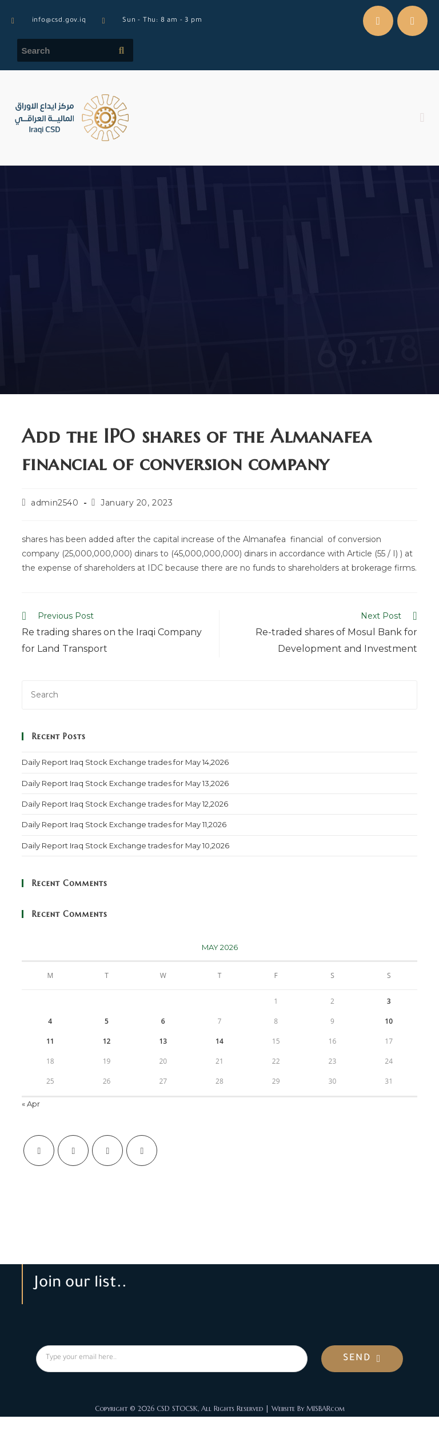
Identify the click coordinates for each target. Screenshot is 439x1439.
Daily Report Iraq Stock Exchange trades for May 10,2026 (125, 845)
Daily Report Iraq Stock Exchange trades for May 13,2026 (125, 783)
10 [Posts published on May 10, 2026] (389, 1021)
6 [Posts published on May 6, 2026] (163, 1021)
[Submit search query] (121, 50)
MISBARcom (325, 1408)
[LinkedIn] (141, 1150)
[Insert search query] (219, 695)
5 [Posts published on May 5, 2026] (107, 1021)
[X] (38, 1150)
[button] (422, 118)
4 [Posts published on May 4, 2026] (50, 1021)
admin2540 (54, 503)
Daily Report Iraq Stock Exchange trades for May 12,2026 (125, 803)
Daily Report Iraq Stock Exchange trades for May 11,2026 (124, 824)
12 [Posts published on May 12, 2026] (107, 1041)
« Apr (31, 1103)
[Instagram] (107, 1150)
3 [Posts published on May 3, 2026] (389, 1001)
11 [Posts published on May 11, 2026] (50, 1041)
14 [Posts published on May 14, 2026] (219, 1041)
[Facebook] (73, 1150)
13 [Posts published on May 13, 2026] (163, 1041)
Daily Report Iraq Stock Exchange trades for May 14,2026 (125, 762)
